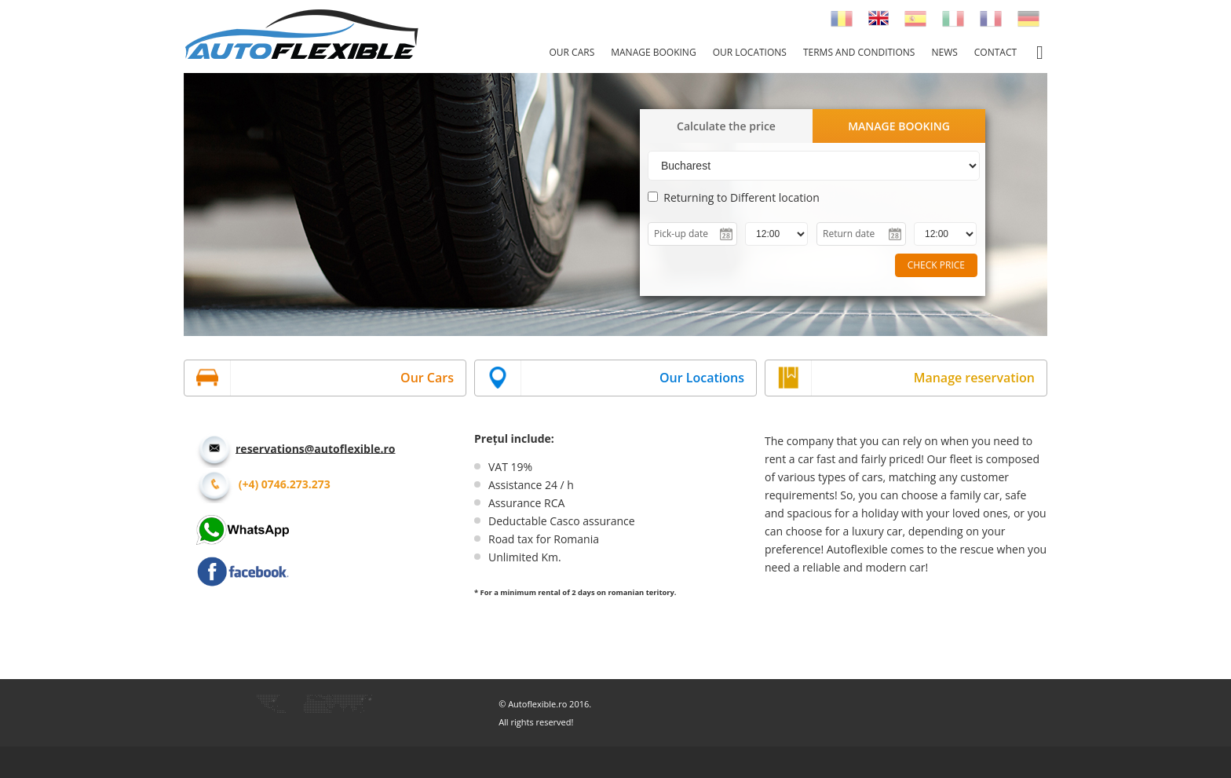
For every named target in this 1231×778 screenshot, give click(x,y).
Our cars (571, 52)
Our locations (750, 52)
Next (1210, 202)
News (944, 52)
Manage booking (653, 52)
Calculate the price (726, 126)
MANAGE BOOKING (899, 126)
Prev (20, 202)
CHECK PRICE (936, 265)
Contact (995, 52)
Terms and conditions (859, 52)
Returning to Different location (734, 197)
